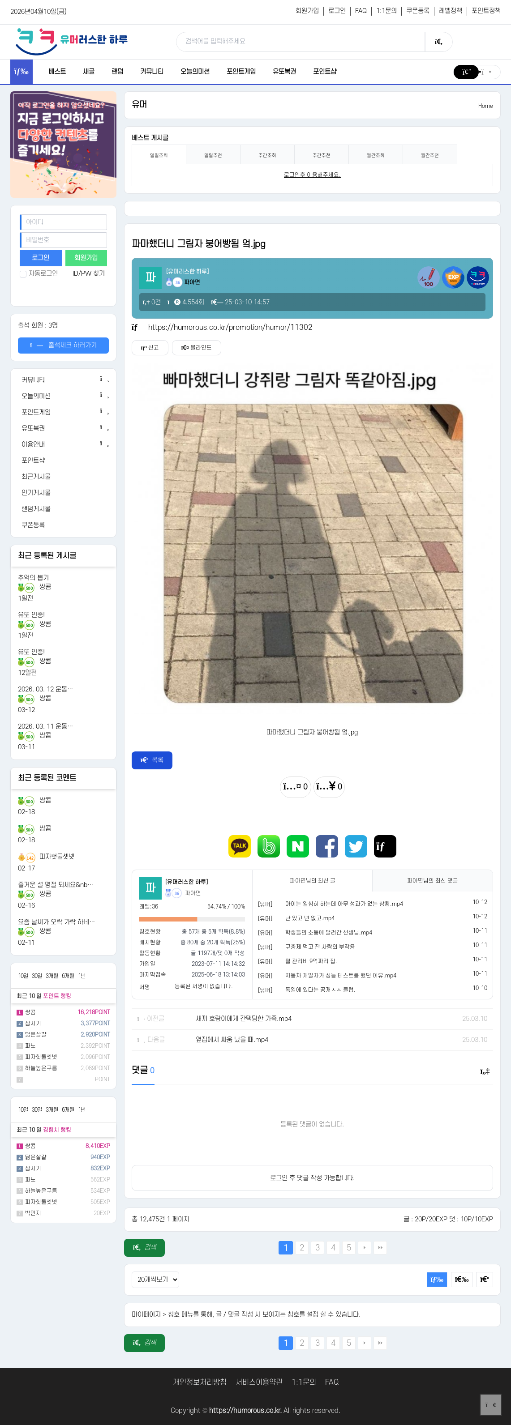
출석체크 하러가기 (63, 345)
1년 (82, 976)
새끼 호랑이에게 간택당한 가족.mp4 (244, 1019)
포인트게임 (241, 72)
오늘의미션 (195, 72)
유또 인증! (31, 615)
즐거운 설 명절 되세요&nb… (55, 885)
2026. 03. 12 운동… (45, 689)
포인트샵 (324, 72)
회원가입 (307, 11)
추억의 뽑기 (33, 578)
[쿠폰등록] (63, 525)
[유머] (265, 904)
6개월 (68, 976)
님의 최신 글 (312, 880)
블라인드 (196, 348)
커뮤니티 (151, 72)
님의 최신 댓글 (432, 880)
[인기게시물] (63, 493)
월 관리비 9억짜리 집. (311, 961)
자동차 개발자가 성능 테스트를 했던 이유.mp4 (340, 976)
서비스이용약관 (259, 1382)
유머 (139, 105)
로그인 (337, 11)
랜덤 (117, 72)
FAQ (361, 11)
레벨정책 (450, 11)
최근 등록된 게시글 (47, 556)
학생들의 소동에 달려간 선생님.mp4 (328, 933)
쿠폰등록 (417, 11)
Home (485, 106)
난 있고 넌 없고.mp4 (310, 918)
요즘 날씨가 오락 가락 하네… (56, 922)
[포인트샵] (63, 461)
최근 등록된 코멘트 (47, 778)
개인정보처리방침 (200, 1382)
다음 (364, 1247)
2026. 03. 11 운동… (45, 726)
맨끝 (380, 1247)
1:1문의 (386, 11)
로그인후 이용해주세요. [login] (312, 175)
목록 (152, 760)
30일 (37, 976)
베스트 (57, 72)
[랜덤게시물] (63, 509)
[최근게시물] (63, 477)
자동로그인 (39, 273)
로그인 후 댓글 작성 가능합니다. (312, 1178)
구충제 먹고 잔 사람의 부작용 (320, 947)
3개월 (52, 976)
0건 (152, 302)
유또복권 (284, 72)
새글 (88, 72)
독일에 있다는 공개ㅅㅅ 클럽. (320, 990)
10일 (23, 976)
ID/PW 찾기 (89, 273)
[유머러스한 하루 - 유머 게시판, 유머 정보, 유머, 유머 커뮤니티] (72, 42)
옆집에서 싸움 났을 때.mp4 (232, 1040)
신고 (150, 348)
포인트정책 (486, 11)
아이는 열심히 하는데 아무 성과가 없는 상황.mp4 (344, 904)
